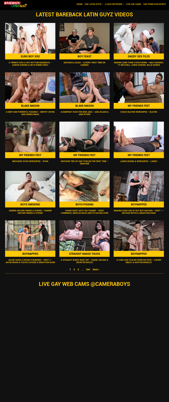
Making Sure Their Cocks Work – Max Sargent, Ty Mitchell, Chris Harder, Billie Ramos (139, 63)
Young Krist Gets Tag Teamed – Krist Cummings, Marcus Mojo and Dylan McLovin (84, 211)
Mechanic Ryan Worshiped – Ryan (30, 161)
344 (88, 269)
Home (80, 4)
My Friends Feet (139, 105)
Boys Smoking (30, 204)
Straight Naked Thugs (84, 253)
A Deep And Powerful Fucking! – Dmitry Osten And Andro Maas (30, 113)
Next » (96, 269)
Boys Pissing (84, 204)
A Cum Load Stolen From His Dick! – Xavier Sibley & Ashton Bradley (138, 261)
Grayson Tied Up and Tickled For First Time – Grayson (84, 162)
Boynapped (139, 204)
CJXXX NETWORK (113, 4)
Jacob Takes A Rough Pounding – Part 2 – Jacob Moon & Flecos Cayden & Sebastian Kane (30, 261)
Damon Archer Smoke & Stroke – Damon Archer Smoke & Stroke (30, 211)
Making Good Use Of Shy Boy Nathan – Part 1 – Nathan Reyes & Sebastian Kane (139, 211)
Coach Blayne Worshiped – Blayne (138, 112)
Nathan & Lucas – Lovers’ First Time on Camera (84, 63)
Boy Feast (84, 56)
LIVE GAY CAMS (133, 4)
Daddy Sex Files (139, 56)
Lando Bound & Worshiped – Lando (138, 161)
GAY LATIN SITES (93, 4)
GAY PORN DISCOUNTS (154, 4)
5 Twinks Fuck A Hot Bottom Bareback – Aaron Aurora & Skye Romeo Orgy (30, 63)
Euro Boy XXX (30, 56)
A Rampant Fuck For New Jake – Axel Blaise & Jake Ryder (84, 113)
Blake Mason (30, 105)
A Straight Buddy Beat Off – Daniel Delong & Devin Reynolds (84, 261)
